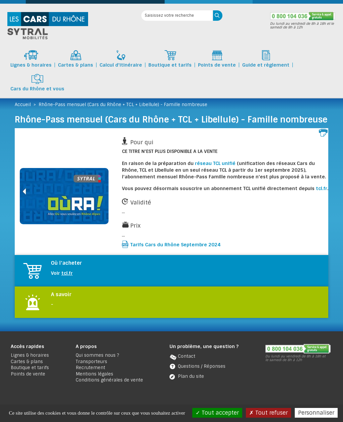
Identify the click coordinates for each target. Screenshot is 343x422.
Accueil (23, 104)
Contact (186, 356)
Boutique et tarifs (30, 367)
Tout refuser (268, 412)
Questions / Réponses (201, 366)
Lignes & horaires (30, 355)
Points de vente (28, 374)
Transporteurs (91, 361)
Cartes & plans (27, 361)
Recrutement (90, 367)
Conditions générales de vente (109, 380)
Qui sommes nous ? (97, 355)
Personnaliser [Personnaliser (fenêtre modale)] (316, 412)
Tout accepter (217, 412)
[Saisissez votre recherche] (176, 15)
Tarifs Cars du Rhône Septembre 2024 (175, 245)
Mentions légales (94, 374)
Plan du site (191, 376)
